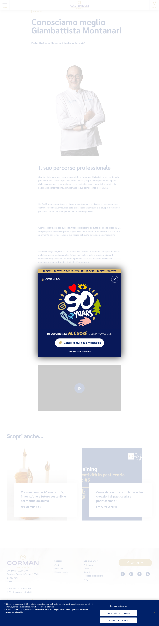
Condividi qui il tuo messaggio (79, 342)
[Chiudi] (154, 615)
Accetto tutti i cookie (118, 622)
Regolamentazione (118, 608)
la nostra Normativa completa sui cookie (52, 612)
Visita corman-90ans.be (79, 351)
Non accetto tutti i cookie (118, 615)
